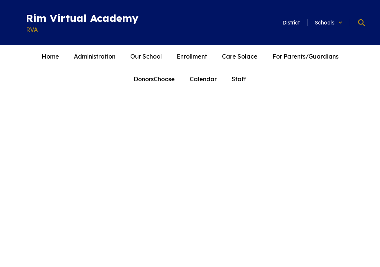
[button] (329, 22)
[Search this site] (361, 22)
